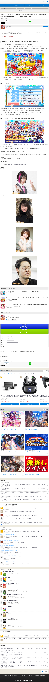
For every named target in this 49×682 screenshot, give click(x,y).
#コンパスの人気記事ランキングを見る (7, 534)
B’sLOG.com (42, 675)
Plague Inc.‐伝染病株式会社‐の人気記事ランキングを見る (10, 550)
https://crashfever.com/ (10, 340)
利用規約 (11, 675)
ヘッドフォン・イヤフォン (7, 373)
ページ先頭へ (45, 671)
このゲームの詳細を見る (11, 319)
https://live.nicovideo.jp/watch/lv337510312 (17, 164)
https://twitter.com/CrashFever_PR (12, 342)
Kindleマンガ (17, 373)
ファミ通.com (36, 675)
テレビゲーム (33, 373)
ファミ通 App (5, 2)
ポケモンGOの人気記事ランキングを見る (8, 561)
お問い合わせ (6, 675)
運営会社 (16, 675)
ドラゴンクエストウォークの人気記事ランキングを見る (10, 540)
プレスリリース (28, 8)
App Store (24, 326)
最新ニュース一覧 (20, 8)
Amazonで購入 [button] (10, 404)
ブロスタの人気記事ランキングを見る (7, 545)
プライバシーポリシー (22, 675)
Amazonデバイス (25, 373)
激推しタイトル (27, 10)
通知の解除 (30, 675)
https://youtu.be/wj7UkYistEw (12, 163)
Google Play (24, 331)
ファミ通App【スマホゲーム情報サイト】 (8, 8)
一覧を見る (46, 370)
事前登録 (21, 10)
